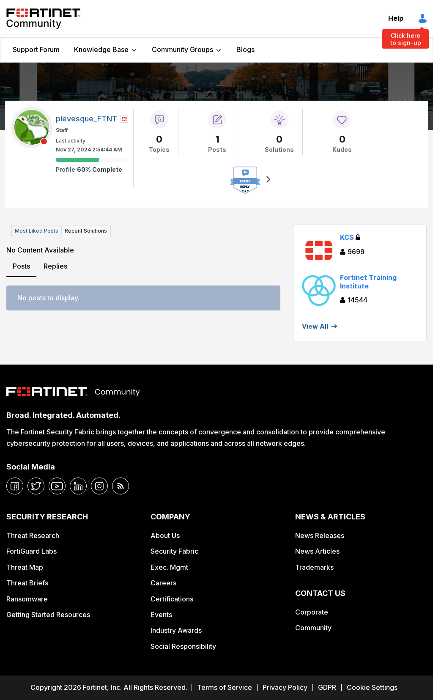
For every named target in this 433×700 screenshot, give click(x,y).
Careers (163, 583)
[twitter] (35, 486)
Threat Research (32, 535)
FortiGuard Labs (31, 551)
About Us (165, 535)
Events (161, 614)
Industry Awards (176, 630)
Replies (55, 265)
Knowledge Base (101, 49)
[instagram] (99, 486)
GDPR (327, 687)
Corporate (311, 612)
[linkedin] (78, 486)
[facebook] (14, 486)
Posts (21, 265)
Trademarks (314, 567)
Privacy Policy (285, 687)
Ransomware (27, 599)
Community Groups (182, 49)
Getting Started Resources (48, 614)
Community (313, 627)
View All (315, 326)
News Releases (319, 535)
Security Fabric (174, 551)
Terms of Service (224, 687)
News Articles (317, 551)
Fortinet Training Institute (368, 281)
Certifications (172, 599)
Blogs (245, 49)
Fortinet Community (43, 18)
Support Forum (36, 49)
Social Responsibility (183, 646)
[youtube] (57, 486)
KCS (350, 237)
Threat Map (24, 567)
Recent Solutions (86, 231)
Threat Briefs (27, 583)
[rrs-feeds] (120, 486)
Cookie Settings (372, 687)
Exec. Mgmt (169, 567)
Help (395, 18)
